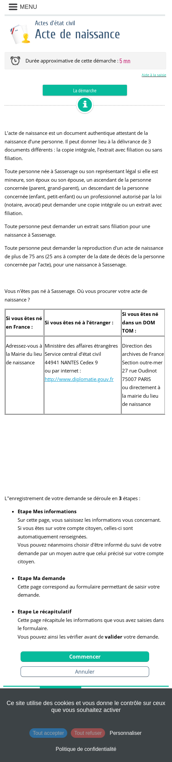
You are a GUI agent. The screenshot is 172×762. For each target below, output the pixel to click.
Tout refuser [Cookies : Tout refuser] (88, 733)
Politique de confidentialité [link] (86, 749)
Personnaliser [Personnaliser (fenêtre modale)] (126, 733)
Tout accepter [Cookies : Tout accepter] (48, 733)
